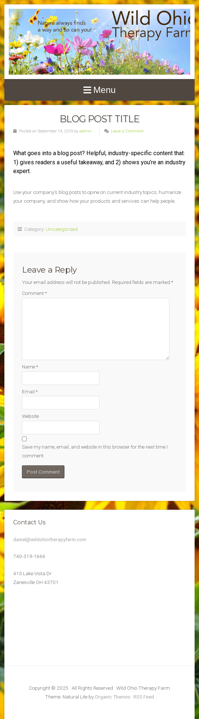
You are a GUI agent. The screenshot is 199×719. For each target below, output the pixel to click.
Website (30, 416)
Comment (34, 293)
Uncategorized (62, 229)
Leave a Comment (127, 131)
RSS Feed (144, 697)
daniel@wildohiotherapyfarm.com (49, 539)
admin (85, 131)
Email (30, 391)
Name (30, 367)
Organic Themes (112, 697)
